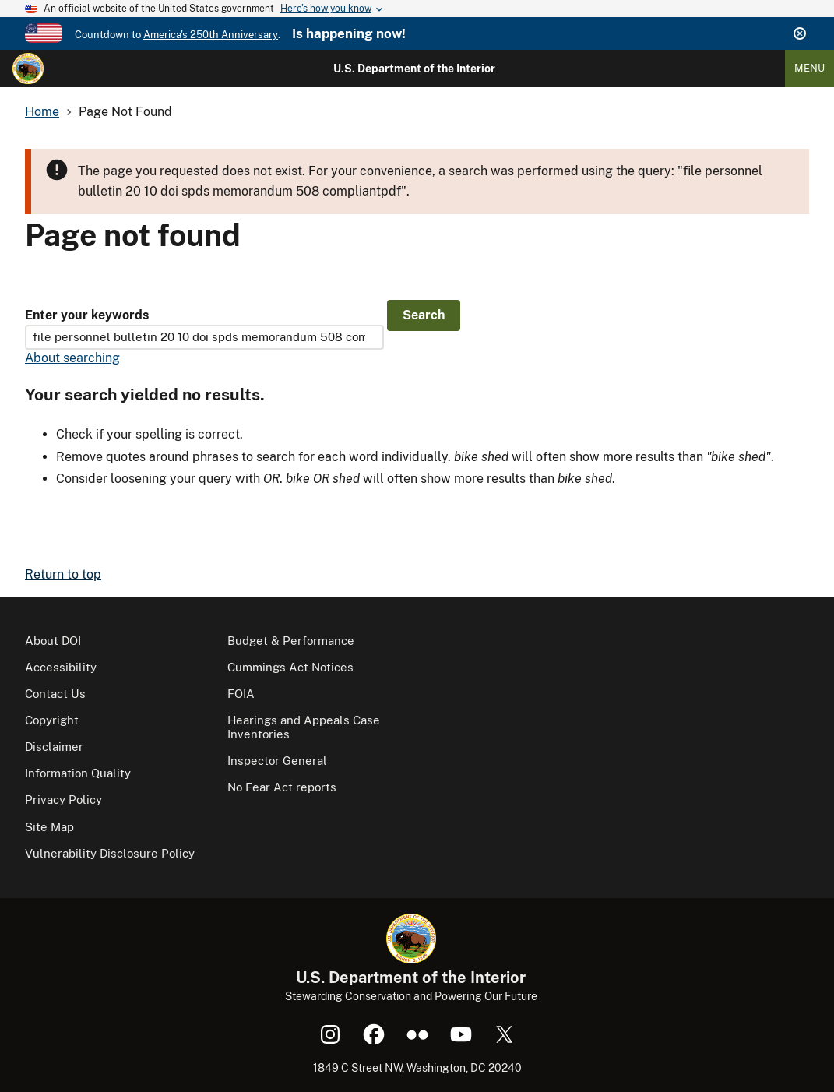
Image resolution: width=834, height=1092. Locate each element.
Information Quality (78, 773)
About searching (72, 357)
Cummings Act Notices (290, 667)
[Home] (28, 68)
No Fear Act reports (281, 787)
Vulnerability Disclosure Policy (110, 853)
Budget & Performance (290, 640)
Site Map (49, 826)
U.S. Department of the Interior (414, 68)
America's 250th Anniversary (210, 35)
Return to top (63, 574)
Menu (809, 68)
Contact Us (55, 693)
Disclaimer (54, 746)
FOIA (241, 693)
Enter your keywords (87, 315)
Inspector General (277, 760)
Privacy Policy (63, 799)
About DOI (53, 640)
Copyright (52, 720)
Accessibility (61, 667)
